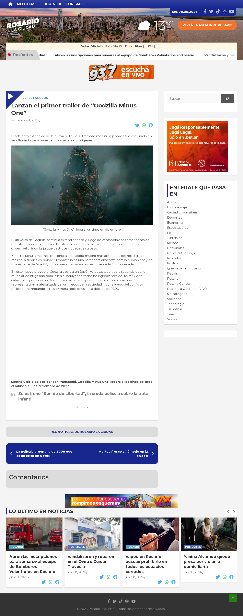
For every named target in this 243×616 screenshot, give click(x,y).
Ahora (171, 202)
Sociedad (174, 299)
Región (172, 273)
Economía (175, 222)
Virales (172, 319)
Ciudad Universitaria (182, 212)
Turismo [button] (77, 4)
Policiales (174, 258)
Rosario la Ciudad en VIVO (187, 289)
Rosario (172, 278)
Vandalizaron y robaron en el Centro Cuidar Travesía (91, 561)
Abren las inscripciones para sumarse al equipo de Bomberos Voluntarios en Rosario (33, 564)
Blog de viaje (177, 207)
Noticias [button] (28, 4)
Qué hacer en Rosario (184, 268)
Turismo (173, 314)
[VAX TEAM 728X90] (121, 496)
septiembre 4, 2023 (25, 120)
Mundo (172, 243)
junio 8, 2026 (18, 577)
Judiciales (174, 238)
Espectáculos (35, 98)
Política (172, 263)
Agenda (53, 4)
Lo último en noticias (41, 511)
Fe (169, 233)
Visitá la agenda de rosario (207, 25)
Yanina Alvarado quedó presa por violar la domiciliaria (207, 561)
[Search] (227, 98)
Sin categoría (177, 294)
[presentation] (228, 512)
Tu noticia (174, 309)
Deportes (174, 217)
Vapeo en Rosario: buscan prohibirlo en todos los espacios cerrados (146, 564)
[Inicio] (10, 4)
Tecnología (175, 304)
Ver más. (82, 407)
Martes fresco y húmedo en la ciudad (123, 454)
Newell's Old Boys (181, 253)
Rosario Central (178, 284)
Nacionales (175, 248)
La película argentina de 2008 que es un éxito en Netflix (44, 454)
